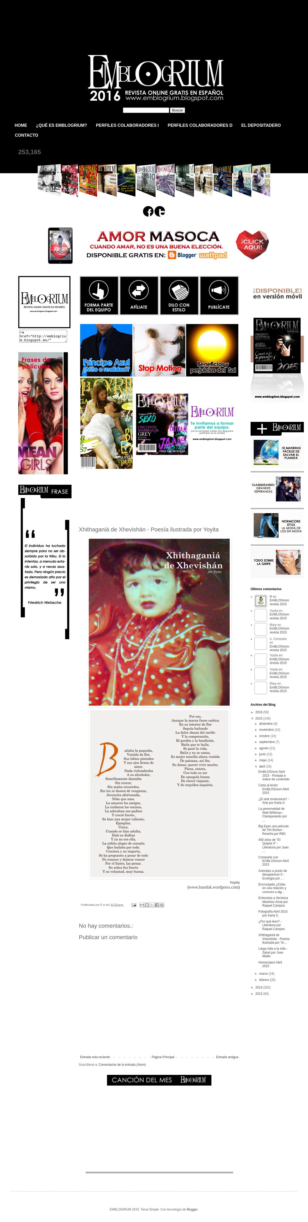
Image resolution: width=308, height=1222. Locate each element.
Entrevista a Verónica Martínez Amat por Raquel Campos (273, 901)
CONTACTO (26, 135)
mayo (263, 760)
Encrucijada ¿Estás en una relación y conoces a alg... (272, 888)
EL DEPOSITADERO (261, 125)
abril (262, 766)
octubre (264, 736)
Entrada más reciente (95, 1057)
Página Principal (163, 1057)
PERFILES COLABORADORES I (127, 125)
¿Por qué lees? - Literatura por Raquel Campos (271, 925)
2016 (259, 712)
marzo (264, 973)
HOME (21, 125)
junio (263, 754)
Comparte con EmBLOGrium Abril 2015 (273, 861)
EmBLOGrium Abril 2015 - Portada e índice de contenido (273, 775)
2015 (259, 718)
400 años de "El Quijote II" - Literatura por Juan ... (273, 845)
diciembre (266, 724)
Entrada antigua (227, 1057)
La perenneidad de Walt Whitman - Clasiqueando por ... (272, 814)
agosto (264, 748)
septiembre (267, 742)
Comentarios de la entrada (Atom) (122, 1065)
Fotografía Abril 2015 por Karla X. (272, 913)
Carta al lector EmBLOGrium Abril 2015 (273, 789)
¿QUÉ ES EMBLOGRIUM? (61, 125)
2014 (259, 987)
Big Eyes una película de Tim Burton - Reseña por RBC (273, 830)
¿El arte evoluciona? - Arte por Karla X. (273, 801)
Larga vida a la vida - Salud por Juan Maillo (272, 952)
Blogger (192, 1209)
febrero (264, 980)
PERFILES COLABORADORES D (200, 125)
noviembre (267, 730)
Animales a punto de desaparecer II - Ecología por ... (272, 874)
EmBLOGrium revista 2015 (72, 22)
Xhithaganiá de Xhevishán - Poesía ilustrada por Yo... (273, 938)
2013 (259, 994)
